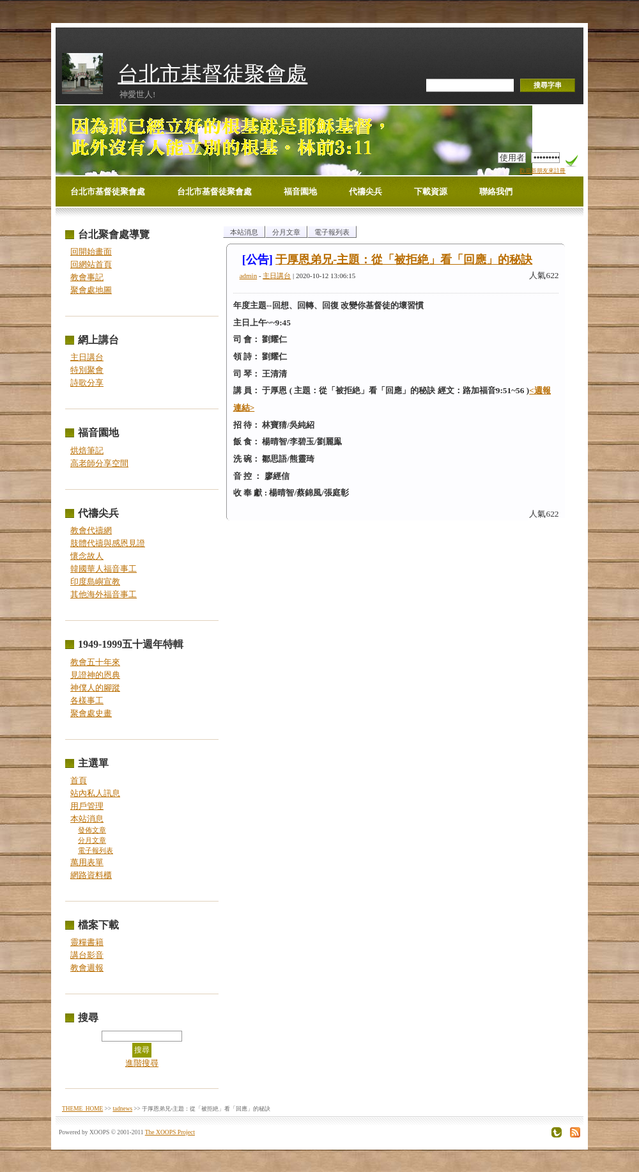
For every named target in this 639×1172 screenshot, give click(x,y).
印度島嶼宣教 (95, 581)
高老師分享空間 (99, 463)
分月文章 (92, 840)
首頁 (78, 780)
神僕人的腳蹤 (95, 687)
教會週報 (87, 968)
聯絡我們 (495, 191)
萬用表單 (87, 862)
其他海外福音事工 (103, 594)
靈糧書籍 (87, 942)
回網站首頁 (91, 264)
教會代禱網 (91, 530)
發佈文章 (92, 830)
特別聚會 (87, 370)
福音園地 (300, 191)
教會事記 (87, 277)
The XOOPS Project (170, 1132)
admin (249, 275)
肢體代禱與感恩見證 (107, 543)
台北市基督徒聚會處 (212, 74)
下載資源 (430, 191)
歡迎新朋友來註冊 (543, 171)
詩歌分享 (87, 382)
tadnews (122, 1109)
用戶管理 (87, 806)
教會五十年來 (95, 662)
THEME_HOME (82, 1109)
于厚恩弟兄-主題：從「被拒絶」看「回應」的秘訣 (403, 259)
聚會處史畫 (91, 713)
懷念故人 (87, 556)
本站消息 (87, 819)
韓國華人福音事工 (103, 569)
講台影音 (87, 955)
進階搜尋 (141, 1063)
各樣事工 (87, 700)
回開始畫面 (91, 251)
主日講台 (87, 357)
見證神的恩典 (95, 675)
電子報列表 (95, 850)
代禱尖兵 (365, 191)
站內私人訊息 (95, 793)
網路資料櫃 (91, 875)
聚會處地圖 (91, 290)
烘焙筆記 (87, 450)
